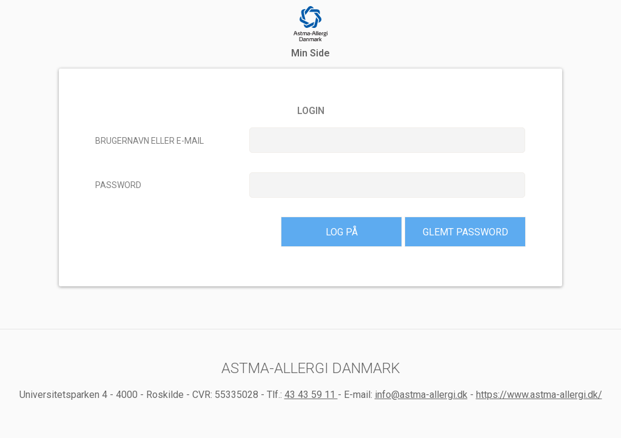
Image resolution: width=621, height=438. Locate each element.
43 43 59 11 (311, 394)
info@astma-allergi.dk (421, 394)
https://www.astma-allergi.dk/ (539, 394)
